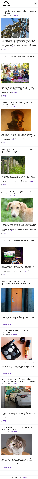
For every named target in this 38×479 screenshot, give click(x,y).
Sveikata (4, 49)
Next (6, 472)
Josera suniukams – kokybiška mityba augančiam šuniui (16, 192)
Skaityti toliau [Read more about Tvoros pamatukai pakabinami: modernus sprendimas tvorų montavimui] (30, 181)
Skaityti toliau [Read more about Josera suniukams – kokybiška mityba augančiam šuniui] (9, 230)
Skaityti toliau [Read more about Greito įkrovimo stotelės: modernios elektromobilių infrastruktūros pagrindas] (16, 417)
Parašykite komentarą (7, 51)
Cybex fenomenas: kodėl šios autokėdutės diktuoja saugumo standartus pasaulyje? (18, 58)
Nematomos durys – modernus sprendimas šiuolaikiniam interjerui (15, 282)
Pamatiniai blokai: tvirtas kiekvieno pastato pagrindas (18, 12)
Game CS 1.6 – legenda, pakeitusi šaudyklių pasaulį (18, 242)
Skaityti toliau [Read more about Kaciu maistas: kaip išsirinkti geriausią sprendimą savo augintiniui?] (28, 463)
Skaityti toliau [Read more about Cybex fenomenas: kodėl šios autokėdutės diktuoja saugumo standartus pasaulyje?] (14, 92)
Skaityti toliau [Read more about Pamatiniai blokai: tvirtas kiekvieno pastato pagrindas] (10, 46)
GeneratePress (24, 477)
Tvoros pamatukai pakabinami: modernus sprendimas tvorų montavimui (18, 150)
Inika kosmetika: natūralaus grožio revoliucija (15, 331)
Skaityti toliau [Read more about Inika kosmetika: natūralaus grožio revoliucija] (4, 368)
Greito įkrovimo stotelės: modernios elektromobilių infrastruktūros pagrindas (18, 380)
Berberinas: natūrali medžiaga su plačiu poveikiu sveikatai (17, 103)
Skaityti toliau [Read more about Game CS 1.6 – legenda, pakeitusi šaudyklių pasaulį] (26, 271)
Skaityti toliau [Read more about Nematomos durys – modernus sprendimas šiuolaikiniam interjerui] (28, 319)
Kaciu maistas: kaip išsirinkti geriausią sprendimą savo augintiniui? (16, 428)
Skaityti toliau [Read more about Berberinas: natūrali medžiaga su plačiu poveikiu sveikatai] (14, 139)
